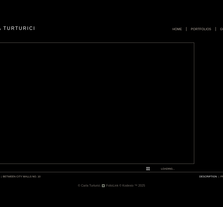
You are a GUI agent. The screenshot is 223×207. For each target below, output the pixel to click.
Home (177, 29)
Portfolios (201, 29)
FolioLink (112, 185)
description (208, 176)
